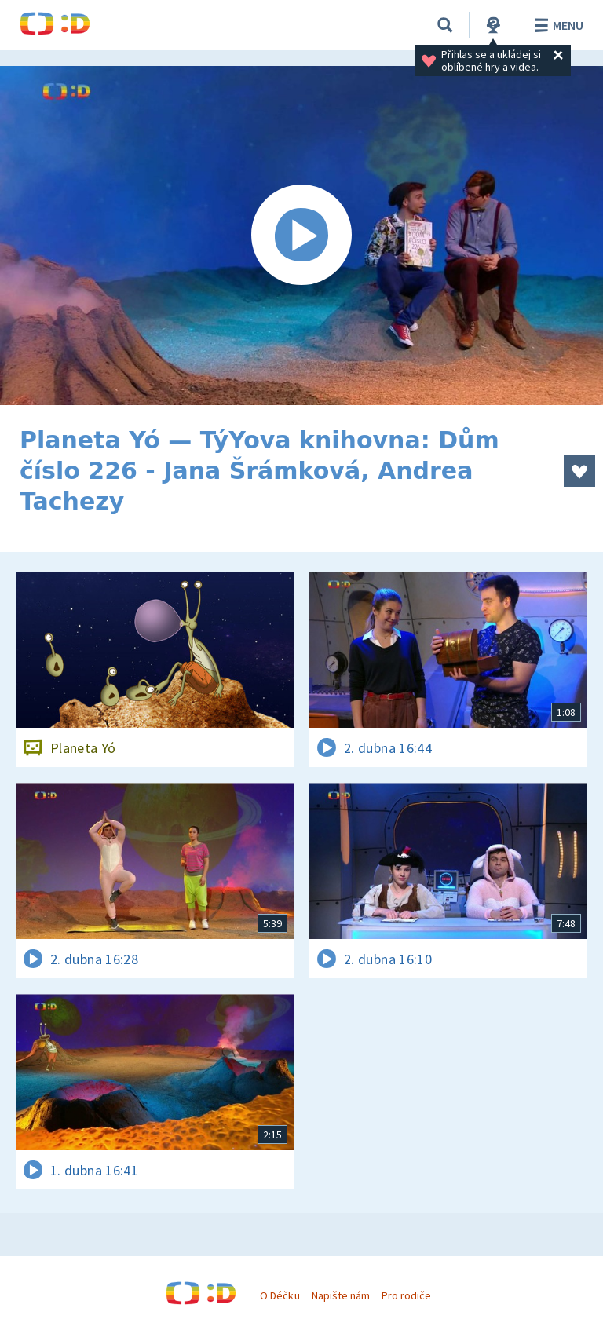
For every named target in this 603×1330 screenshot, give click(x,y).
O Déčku (279, 1295)
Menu (556, 25)
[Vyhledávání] (445, 25)
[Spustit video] (301, 235)
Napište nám (341, 1295)
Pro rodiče (406, 1295)
